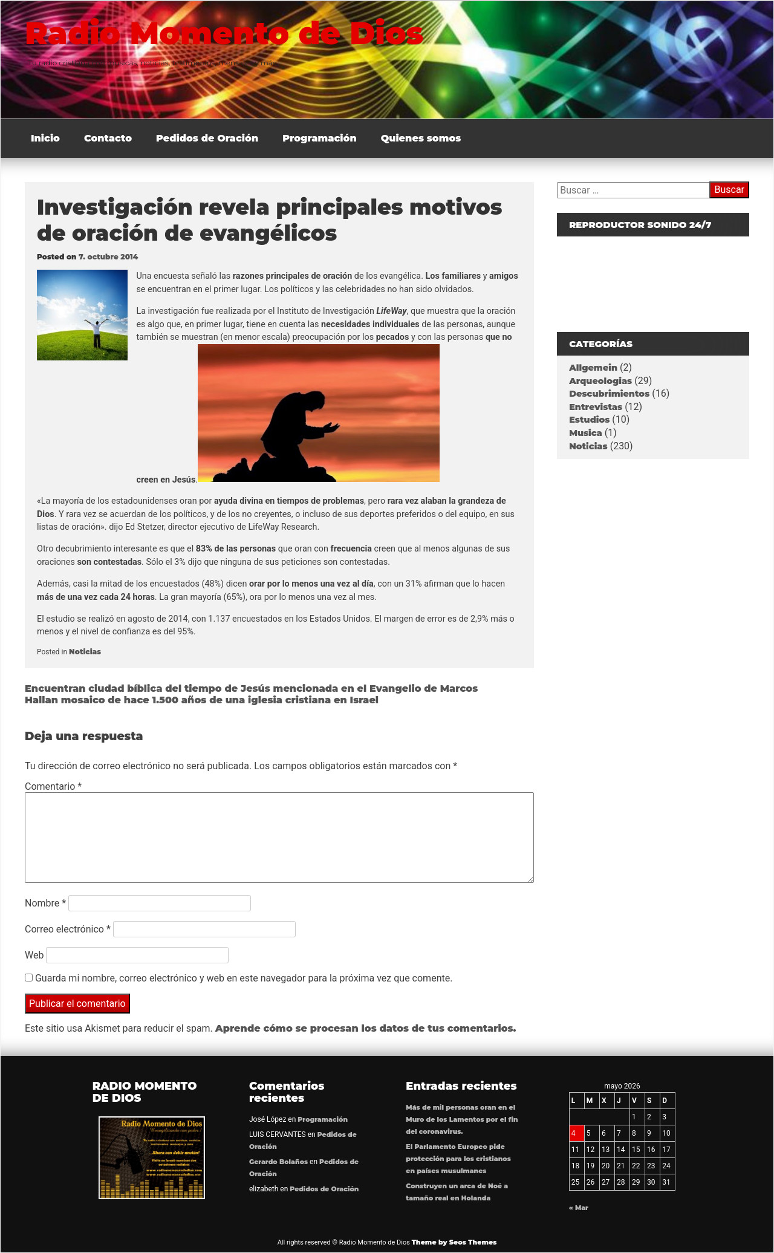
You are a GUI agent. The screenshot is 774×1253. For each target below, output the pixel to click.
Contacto (108, 138)
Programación (319, 138)
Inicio (45, 138)
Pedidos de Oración (207, 138)
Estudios (589, 419)
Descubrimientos (609, 393)
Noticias (85, 651)
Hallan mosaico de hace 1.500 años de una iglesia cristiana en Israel (202, 700)
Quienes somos (421, 138)
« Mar (578, 1208)
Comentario (53, 786)
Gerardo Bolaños (278, 1162)
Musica (585, 433)
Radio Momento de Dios (231, 32)
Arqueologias (600, 381)
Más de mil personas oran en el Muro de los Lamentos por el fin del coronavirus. (462, 1120)
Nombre (45, 903)
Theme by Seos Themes (454, 1242)
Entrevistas (595, 407)
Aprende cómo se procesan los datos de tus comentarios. (365, 1028)
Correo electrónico (68, 929)
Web (34, 955)
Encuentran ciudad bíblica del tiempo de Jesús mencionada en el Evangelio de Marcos (251, 688)
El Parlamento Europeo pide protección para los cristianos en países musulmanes (458, 1159)
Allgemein (593, 367)
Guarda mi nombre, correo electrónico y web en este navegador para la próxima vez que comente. (243, 978)
